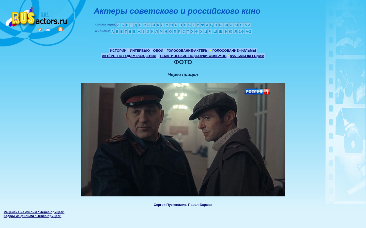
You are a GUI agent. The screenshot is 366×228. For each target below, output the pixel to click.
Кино (37, 16)
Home (40, 29)
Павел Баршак (200, 205)
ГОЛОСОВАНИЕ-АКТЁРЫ (187, 50)
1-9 (241, 31)
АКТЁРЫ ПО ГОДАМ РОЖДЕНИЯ (129, 56)
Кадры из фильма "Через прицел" (32, 216)
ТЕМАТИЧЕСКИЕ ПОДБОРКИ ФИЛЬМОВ (193, 56)
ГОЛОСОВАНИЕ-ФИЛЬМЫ (234, 50)
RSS (60, 29)
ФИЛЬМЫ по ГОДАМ (247, 56)
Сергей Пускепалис (170, 205)
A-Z (247, 25)
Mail (48, 30)
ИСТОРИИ (118, 50)
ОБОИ (158, 50)
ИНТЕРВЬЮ (140, 50)
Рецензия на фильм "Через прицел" (34, 212)
